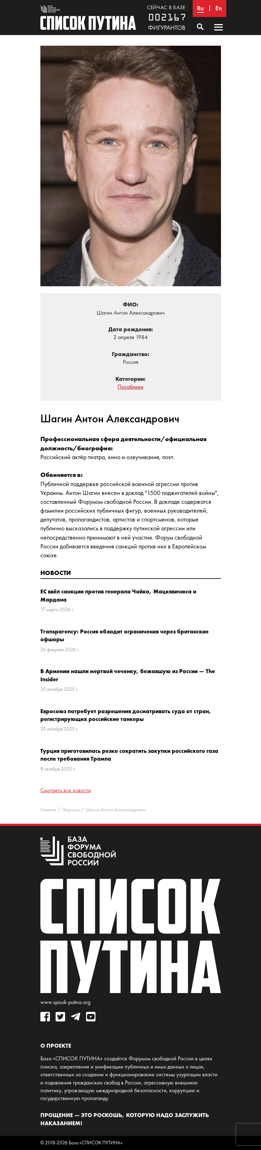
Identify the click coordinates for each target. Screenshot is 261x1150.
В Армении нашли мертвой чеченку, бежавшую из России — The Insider (127, 674)
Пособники (130, 386)
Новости (55, 573)
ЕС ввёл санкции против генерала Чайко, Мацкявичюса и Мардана (118, 595)
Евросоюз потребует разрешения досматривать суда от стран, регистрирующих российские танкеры (125, 715)
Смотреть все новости (65, 790)
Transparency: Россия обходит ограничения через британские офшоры (124, 635)
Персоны (71, 810)
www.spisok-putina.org (65, 1002)
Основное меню (218, 34)
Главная (48, 810)
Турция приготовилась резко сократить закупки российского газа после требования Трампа (129, 754)
